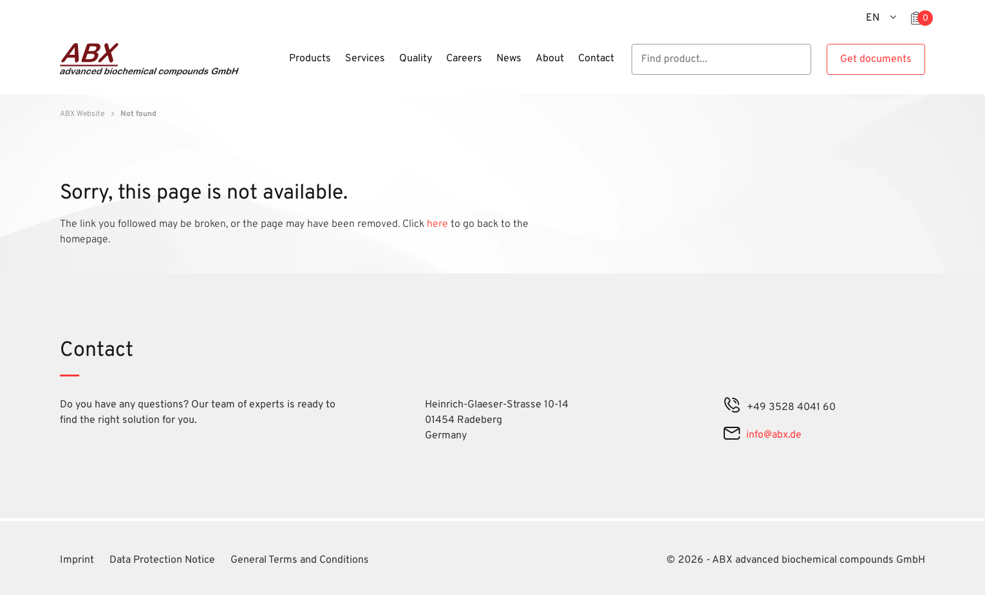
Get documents (876, 59)
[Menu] (278, 66)
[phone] (732, 407)
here (439, 224)
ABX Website (82, 114)
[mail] (731, 435)
